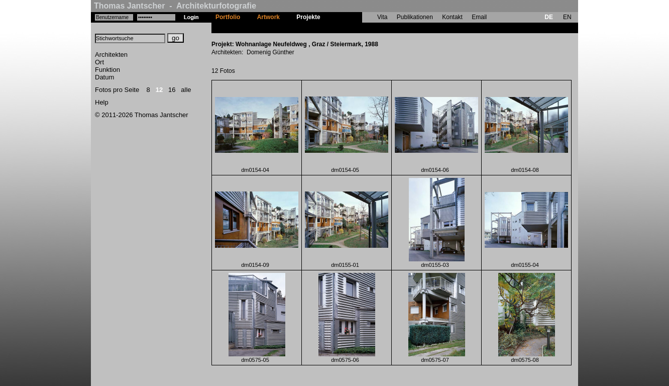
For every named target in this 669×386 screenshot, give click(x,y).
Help (101, 102)
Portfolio (227, 17)
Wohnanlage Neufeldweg (364, 27)
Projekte (308, 17)
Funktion (107, 69)
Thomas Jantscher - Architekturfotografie (175, 6)
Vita (382, 17)
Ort (99, 62)
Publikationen (415, 17)
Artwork (268, 17)
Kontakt (452, 17)
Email (479, 17)
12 (159, 89)
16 (171, 89)
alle (186, 89)
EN (567, 17)
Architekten (111, 54)
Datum (104, 77)
